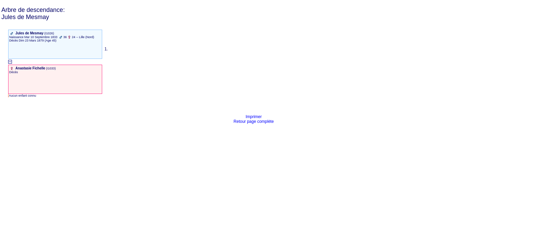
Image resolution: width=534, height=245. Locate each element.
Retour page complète (254, 121)
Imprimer (254, 116)
